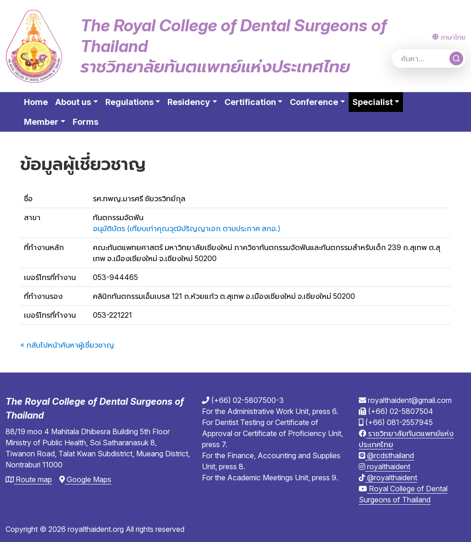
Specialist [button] (377, 101)
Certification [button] (250, 102)
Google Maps (85, 479)
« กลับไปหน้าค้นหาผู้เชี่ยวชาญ (67, 345)
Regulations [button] (129, 102)
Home (36, 102)
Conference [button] (314, 102)
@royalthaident (388, 477)
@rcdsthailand (386, 455)
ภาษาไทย (448, 37)
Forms (85, 122)
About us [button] (73, 102)
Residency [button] (188, 102)
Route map (29, 479)
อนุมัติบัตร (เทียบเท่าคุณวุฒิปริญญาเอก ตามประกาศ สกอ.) (187, 228)
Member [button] (41, 122)
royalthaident (384, 466)
